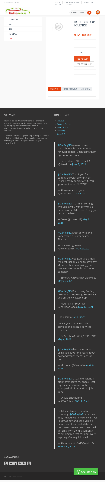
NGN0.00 (82, 12)
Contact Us (61, 134)
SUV (10, 24)
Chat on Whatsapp (72, 2)
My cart (58, 4)
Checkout (68, 4)
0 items (74, 13)
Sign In (57, 2)
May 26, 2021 (65, 281)
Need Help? (61, 130)
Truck (11, 38)
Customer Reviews (70, 89)
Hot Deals (13, 34)
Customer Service (64, 124)
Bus (10, 29)
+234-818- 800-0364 (11, 2)
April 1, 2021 (82, 401)
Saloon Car (13, 19)
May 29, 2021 (83, 248)
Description (54, 89)
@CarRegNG (65, 145)
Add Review (85, 89)
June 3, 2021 (79, 164)
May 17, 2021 (85, 306)
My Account (88, 2)
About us (60, 121)
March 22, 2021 (66, 446)
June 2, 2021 (81, 193)
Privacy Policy (62, 127)
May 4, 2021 (64, 339)
